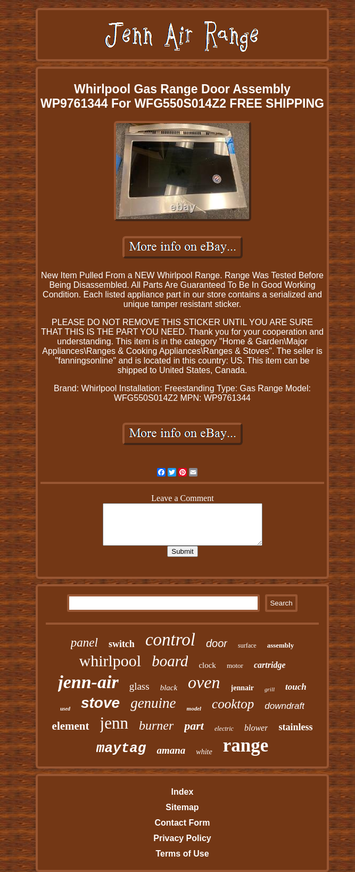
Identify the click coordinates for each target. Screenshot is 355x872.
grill (270, 689)
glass (139, 686)
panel (84, 642)
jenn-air (88, 682)
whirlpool (110, 660)
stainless (295, 727)
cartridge (270, 664)
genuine (153, 703)
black (168, 687)
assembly (280, 645)
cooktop (233, 704)
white (204, 752)
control (170, 639)
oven (204, 682)
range (246, 745)
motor (235, 665)
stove (100, 703)
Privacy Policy (182, 838)
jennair (242, 688)
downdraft (284, 706)
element (70, 726)
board (170, 660)
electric (224, 728)
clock (207, 665)
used (65, 709)
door (216, 643)
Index (182, 791)
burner (156, 725)
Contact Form (182, 822)
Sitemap (182, 807)
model (194, 708)
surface (247, 645)
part (194, 725)
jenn (114, 723)
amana (170, 750)
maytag (121, 748)
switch (122, 644)
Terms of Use (182, 853)
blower (256, 727)
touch (296, 687)
